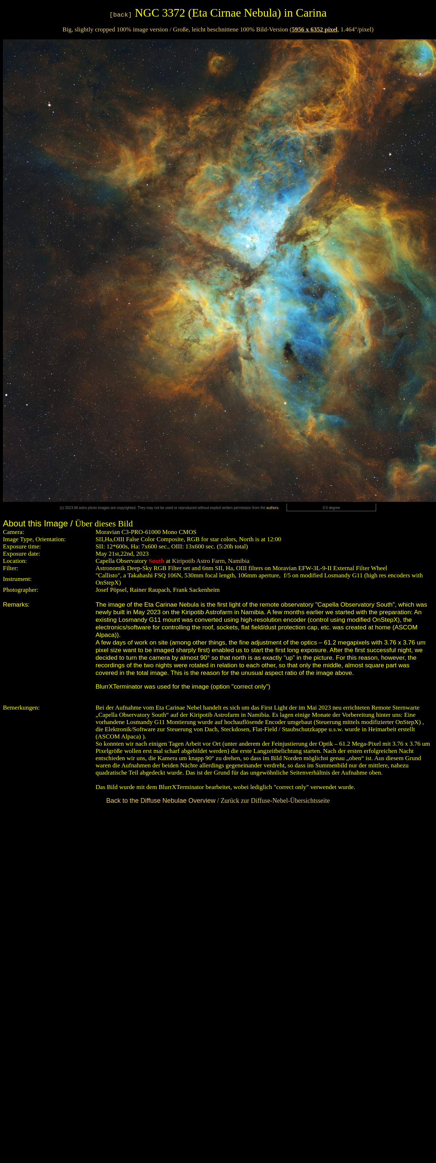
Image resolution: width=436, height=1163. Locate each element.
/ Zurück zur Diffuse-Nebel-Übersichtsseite (218, 800)
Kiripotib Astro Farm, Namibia (209, 560)
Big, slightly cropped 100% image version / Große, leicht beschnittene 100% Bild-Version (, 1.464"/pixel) (218, 29)
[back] (120, 15)
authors (272, 508)
